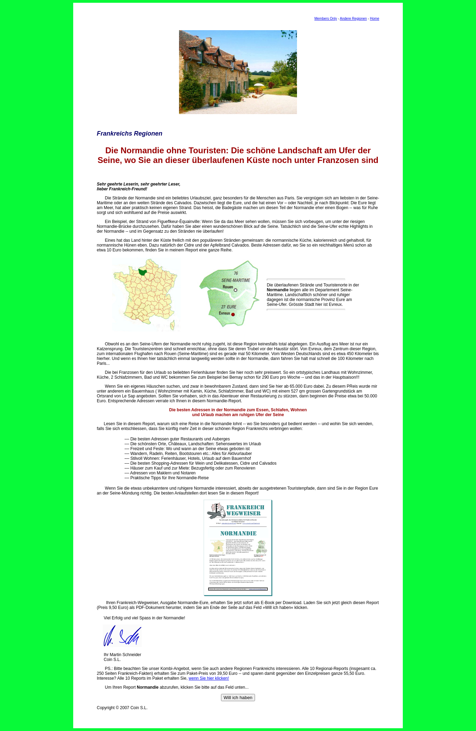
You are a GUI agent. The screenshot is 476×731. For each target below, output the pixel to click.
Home (374, 18)
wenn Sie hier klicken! (209, 678)
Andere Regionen (353, 18)
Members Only (325, 18)
